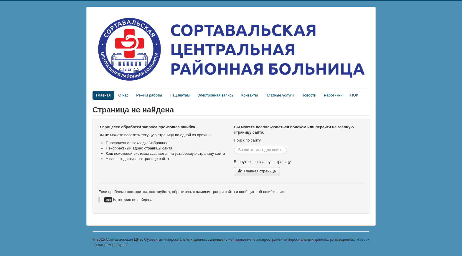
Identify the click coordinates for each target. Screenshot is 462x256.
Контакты (249, 95)
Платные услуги (279, 95)
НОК (354, 95)
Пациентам (180, 95)
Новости (308, 95)
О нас (123, 95)
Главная (103, 95)
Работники (333, 95)
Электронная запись (215, 95)
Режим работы (149, 95)
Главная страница (257, 171)
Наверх (363, 239)
